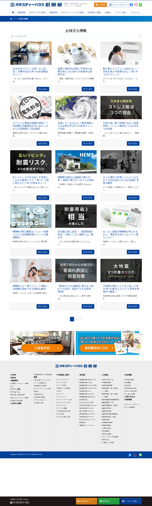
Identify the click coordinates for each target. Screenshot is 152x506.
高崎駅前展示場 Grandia (87, 397)
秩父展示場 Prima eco (86, 408)
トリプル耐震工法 (40, 383)
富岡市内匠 (105, 419)
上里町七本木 (106, 428)
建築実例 (53, 13)
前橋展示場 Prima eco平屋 (88, 385)
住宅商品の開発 (39, 397)
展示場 (82, 375)
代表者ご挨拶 (129, 380)
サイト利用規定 (129, 407)
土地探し (108, 13)
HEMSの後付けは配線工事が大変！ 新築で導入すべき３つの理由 (76, 179)
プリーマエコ (61, 397)
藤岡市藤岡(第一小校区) (109, 405)
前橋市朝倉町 (106, 425)
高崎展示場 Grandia (85, 382)
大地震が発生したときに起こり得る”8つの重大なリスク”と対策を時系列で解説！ (121, 289)
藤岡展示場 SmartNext (86, 394)
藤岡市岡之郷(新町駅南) (109, 414)
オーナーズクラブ (118, 5)
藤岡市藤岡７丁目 (107, 402)
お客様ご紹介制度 (16, 400)
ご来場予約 (87, 501)
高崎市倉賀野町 (106, 385)
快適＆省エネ (38, 394)
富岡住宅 (82, 422)
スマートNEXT (61, 382)
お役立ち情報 (15, 403)
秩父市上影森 (106, 434)
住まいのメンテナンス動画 (19, 398)
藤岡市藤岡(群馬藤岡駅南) (110, 399)
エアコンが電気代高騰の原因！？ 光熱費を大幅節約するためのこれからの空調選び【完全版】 (30, 126)
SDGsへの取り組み (130, 391)
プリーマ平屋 (61, 385)
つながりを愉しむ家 (63, 417)
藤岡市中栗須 (106, 408)
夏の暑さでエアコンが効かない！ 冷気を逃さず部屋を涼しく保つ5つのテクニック (120, 71)
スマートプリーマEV (63, 402)
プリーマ (59, 394)
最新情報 (21, 13)
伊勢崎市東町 (106, 382)
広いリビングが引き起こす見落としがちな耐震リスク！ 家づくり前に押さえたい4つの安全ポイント (31, 180)
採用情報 (128, 399)
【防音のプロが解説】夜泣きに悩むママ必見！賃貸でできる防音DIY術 (75, 289)
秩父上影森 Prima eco (86, 411)
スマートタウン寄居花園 (109, 437)
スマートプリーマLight (64, 399)
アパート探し (121, 13)
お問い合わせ (129, 397)
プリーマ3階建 (61, 408)
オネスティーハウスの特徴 (72, 13)
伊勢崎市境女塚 (106, 422)
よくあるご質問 (129, 394)
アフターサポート (40, 400)
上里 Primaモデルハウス (87, 419)
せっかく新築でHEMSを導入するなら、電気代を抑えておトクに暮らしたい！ (120, 234)
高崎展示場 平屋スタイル (87, 380)
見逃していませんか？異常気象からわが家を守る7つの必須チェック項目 (75, 126)
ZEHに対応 (60, 414)
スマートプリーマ (62, 380)
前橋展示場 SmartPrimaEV (88, 388)
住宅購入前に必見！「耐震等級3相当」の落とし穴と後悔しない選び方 (75, 234)
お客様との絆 (38, 403)
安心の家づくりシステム (42, 380)
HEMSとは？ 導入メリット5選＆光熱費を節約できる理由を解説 (30, 287)
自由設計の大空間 (40, 386)
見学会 (13, 378)
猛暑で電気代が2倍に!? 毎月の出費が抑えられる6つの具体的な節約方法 (75, 71)
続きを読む (43, 89)
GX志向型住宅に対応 (63, 411)
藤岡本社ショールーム (86, 425)
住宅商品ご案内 (62, 375)
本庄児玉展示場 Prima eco (88, 405)
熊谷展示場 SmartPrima (87, 414)
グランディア (61, 405)
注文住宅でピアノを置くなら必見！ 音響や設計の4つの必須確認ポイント (30, 71)
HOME (13, 375)
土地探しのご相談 (107, 442)
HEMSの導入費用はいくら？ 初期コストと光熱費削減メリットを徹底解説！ (30, 234)
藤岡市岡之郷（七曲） (109, 417)
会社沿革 (127, 385)
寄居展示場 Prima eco (86, 417)
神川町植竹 (105, 431)
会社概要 (127, 382)
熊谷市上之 (105, 439)
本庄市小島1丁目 (107, 380)
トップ (14, 19)
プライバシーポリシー (131, 404)
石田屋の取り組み (130, 388)
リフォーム (135, 13)
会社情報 (100, 5)
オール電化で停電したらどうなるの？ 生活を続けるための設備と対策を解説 (121, 180)
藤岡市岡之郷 (106, 411)
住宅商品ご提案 (94, 13)
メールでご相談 (131, 501)
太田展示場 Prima (85, 391)
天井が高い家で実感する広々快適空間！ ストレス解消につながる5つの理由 (120, 126)
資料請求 (109, 501)
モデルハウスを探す (37, 13)
